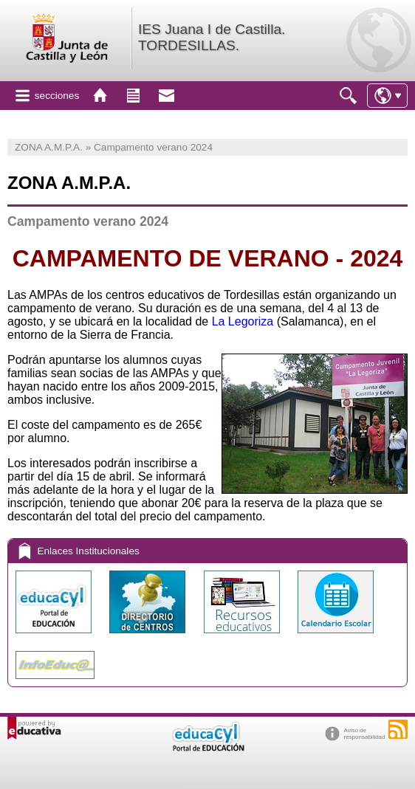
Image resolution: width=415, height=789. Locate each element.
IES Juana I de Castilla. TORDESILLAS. (211, 37)
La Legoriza (243, 321)
